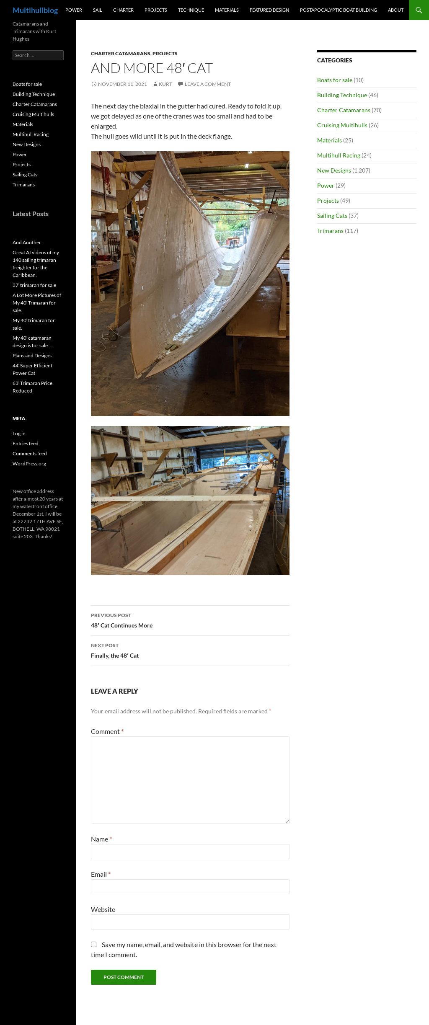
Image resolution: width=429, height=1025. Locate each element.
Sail (97, 10)
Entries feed (26, 443)
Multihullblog (35, 10)
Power (73, 10)
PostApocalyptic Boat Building (338, 10)
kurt (165, 84)
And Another (27, 242)
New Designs (334, 170)
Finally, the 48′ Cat (190, 649)
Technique (191, 10)
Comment (107, 731)
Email (101, 874)
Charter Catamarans (120, 53)
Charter (123, 10)
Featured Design (269, 10)
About (395, 10)
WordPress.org (29, 463)
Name (101, 839)
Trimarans (330, 230)
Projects (156, 10)
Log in (19, 433)
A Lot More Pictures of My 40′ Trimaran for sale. (37, 302)
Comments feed (30, 453)
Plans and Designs (32, 355)
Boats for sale (334, 79)
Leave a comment (208, 84)
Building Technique (342, 94)
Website (103, 909)
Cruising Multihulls (342, 125)
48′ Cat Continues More (190, 619)
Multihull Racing (338, 155)
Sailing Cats (332, 215)
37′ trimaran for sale (34, 285)
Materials (227, 10)
